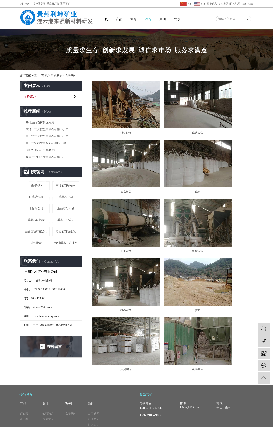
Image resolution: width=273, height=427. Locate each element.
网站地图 (235, 3)
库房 (118, 168)
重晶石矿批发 (36, 219)
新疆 (239, 421)
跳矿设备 (117, 121)
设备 (148, 19)
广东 (206, 421)
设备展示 (71, 75)
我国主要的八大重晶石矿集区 (44, 157)
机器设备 (117, 215)
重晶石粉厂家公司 (36, 231)
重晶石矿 (65, 3)
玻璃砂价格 (36, 197)
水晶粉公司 (36, 208)
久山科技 (187, 421)
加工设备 (172, 168)
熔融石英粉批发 (66, 231)
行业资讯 (93, 400)
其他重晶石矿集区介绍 (40, 122)
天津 (234, 421)
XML (250, 3)
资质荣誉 (48, 400)
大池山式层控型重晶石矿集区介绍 (47, 129)
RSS (244, 3)
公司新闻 (93, 394)
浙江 (228, 421)
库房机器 (227, 121)
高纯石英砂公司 (66, 185)
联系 (177, 19)
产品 (119, 19)
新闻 (162, 19)
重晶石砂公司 (65, 219)
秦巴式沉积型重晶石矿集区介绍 (46, 143)
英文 (202, 3)
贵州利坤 (36, 185)
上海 (201, 421)
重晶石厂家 (53, 3)
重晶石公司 (66, 197)
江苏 (195, 421)
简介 (133, 19)
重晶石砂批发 (65, 208)
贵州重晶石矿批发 (65, 242)
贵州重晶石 (39, 3)
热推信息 (212, 3)
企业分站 (224, 3)
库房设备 (172, 121)
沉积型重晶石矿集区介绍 (41, 150)
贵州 (245, 421)
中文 (185, 3)
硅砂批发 (36, 242)
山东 (250, 421)
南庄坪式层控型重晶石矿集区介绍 (47, 136)
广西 (212, 421)
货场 (172, 215)
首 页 (44, 75)
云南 (217, 421)
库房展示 (227, 215)
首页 (104, 19)
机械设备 (227, 168)
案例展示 (56, 75)
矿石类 (24, 394)
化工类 (24, 400)
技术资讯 (93, 406)
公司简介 (48, 394)
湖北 (223, 421)
